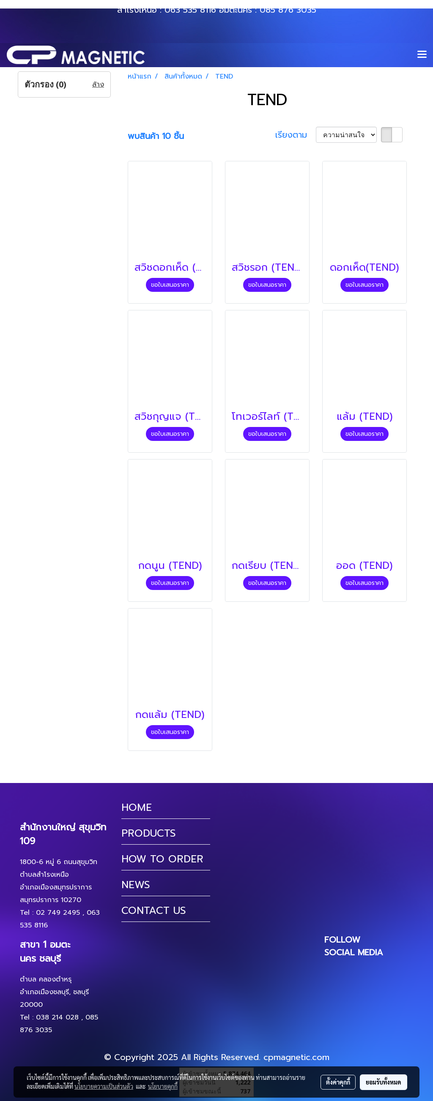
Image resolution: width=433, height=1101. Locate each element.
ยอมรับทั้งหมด (383, 1082)
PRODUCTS (148, 833)
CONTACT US (153, 910)
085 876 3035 (288, 9)
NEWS (135, 884)
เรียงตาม (295, 134)
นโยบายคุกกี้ (163, 1086)
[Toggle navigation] (422, 55)
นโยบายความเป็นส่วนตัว (103, 1086)
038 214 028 (57, 1017)
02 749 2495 (58, 913)
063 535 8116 (190, 9)
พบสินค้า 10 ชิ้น (156, 136)
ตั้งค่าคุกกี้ (338, 1082)
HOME (136, 807)
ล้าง (98, 84)
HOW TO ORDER (162, 859)
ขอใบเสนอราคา (170, 284)
